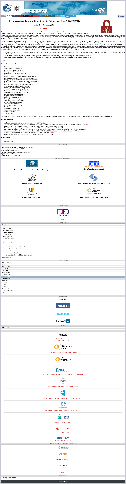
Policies (4, 241)
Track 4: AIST (6, 280)
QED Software (63, 219)
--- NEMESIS (6, 276)
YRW (3, 293)
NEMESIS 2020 (8, 141)
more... (63, 472)
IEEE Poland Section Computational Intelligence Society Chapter (63, 398)
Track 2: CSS (6, 266)
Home (3, 224)
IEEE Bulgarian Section (63, 339)
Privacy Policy (6, 327)
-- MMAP (5, 270)
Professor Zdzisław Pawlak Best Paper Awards (19, 255)
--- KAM (4, 287)
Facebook (59, 301)
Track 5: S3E (5, 289)
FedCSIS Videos (6, 234)
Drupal (66, 481)
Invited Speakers (7, 236)
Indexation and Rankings (13, 253)
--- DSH (4, 282)
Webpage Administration (9, 477)
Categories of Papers (11, 245)
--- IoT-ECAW (6, 274)
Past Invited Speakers (8, 238)
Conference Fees (7, 257)
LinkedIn (66, 301)
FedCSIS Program (7, 232)
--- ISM (4, 285)
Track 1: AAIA (6, 262)
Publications (9, 251)
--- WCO (4, 264)
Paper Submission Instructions (14, 249)
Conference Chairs (7, 230)
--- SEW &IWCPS (7, 291)
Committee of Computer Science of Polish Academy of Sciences (63, 410)
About (4, 226)
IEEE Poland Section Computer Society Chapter (63, 352)
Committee (44, 28)
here (87, 124)
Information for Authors (9, 243)
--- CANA (5, 268)
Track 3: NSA (6, 272)
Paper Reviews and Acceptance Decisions (17, 247)
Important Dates (6, 228)
